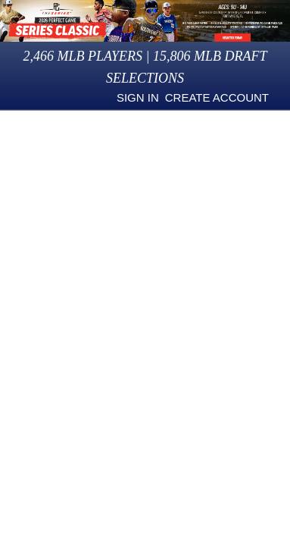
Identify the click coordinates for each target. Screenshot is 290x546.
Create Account (217, 97)
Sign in (138, 97)
